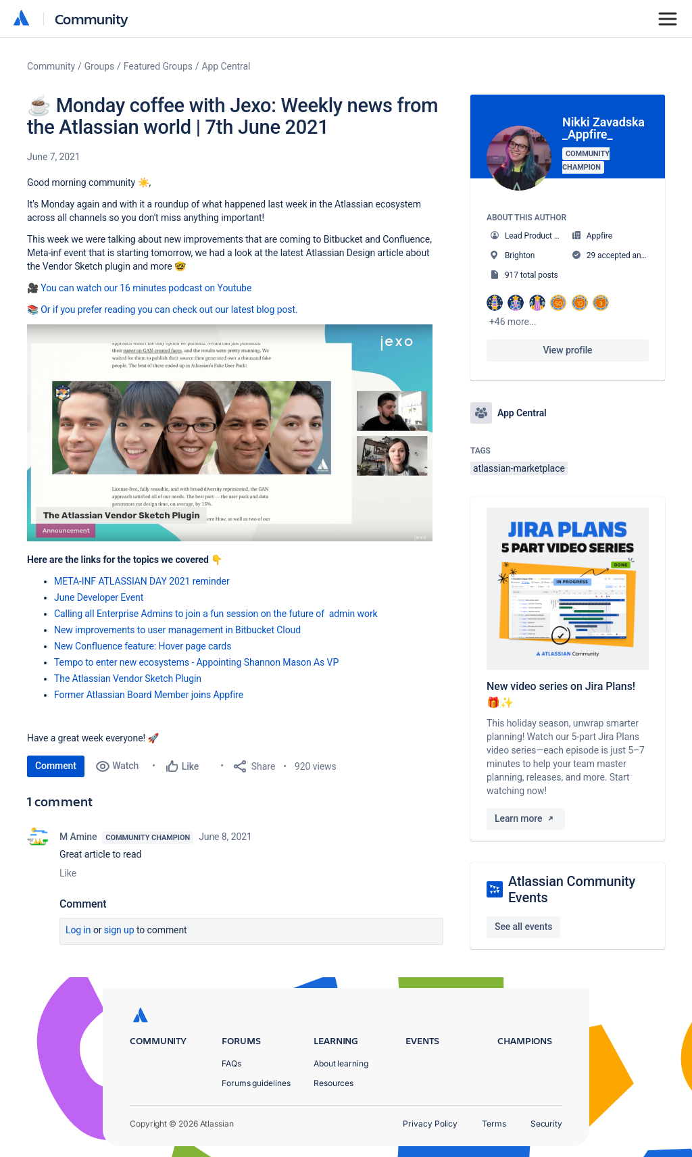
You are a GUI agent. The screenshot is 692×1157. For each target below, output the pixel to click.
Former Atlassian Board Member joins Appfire (148, 694)
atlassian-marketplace (519, 468)
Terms (494, 1123)
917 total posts (531, 275)
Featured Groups (158, 66)
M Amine (78, 836)
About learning (341, 1063)
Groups (99, 66)
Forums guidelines (256, 1083)
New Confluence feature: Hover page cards (142, 646)
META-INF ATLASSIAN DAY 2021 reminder (142, 581)
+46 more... (513, 321)
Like (67, 873)
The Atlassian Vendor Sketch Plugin (127, 678)
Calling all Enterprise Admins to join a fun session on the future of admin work (216, 613)
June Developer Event (98, 597)
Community (91, 18)
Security (546, 1123)
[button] (229, 432)
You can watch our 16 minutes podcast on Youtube (146, 287)
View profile (567, 350)
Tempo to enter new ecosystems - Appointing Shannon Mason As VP (196, 662)
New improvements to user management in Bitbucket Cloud (177, 629)
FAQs (231, 1063)
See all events (523, 926)
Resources (333, 1083)
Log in (78, 930)
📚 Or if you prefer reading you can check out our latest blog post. (162, 309)
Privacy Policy (430, 1123)
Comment (55, 765)
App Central (226, 66)
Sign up (119, 930)
